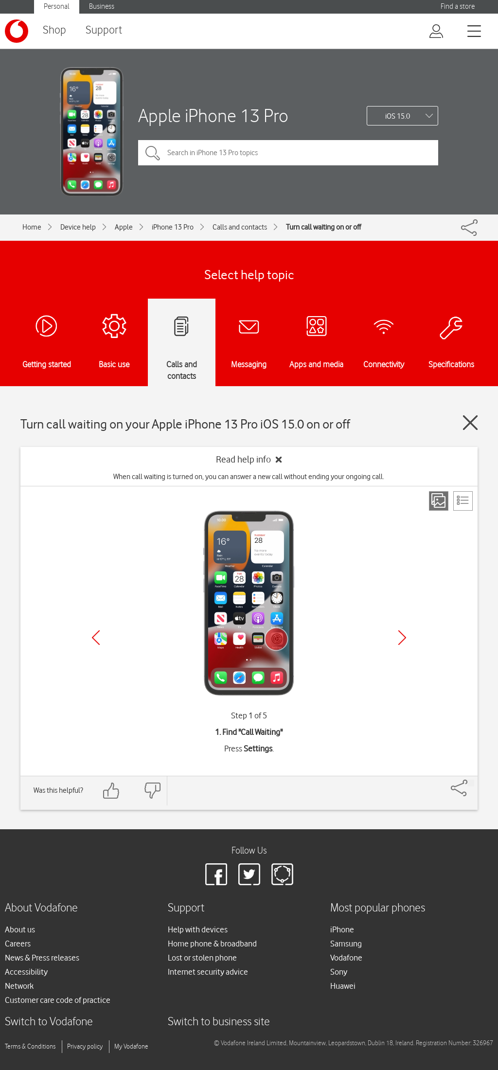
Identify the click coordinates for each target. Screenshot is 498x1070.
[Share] (470, 783)
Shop (54, 30)
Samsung (346, 943)
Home (31, 227)
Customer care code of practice (57, 1000)
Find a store (458, 6)
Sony (338, 972)
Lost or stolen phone (202, 958)
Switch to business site (219, 1022)
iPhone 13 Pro (173, 227)
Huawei (343, 986)
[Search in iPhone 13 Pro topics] (288, 152)
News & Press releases (42, 958)
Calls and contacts (240, 227)
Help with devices (198, 929)
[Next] (402, 637)
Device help (78, 227)
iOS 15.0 (397, 116)
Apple (124, 227)
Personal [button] (57, 6)
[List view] (463, 501)
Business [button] (101, 6)
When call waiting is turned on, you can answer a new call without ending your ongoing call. (248, 476)
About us (20, 929)
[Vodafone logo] (16, 31)
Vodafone (346, 958)
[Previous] (96, 637)
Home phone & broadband (212, 943)
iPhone (342, 929)
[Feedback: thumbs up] (111, 791)
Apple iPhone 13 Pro (213, 115)
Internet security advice (208, 972)
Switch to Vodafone (49, 1022)
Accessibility (26, 972)
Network (19, 986)
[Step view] (438, 501)
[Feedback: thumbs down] (152, 791)
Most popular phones (377, 908)
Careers (18, 943)
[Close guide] (470, 422)
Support (104, 30)
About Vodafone (41, 908)
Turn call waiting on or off (323, 227)
